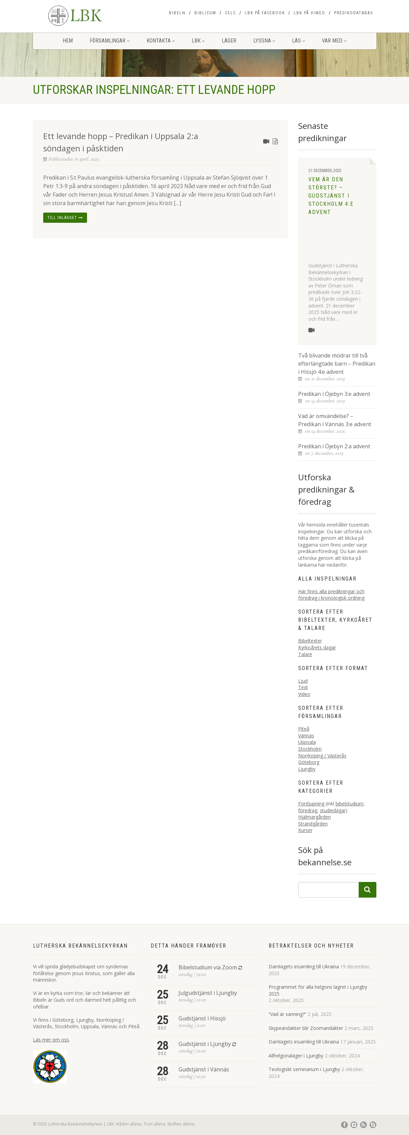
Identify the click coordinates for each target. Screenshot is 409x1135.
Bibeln (177, 13)
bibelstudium (349, 803)
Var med (334, 40)
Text (303, 687)
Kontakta (161, 40)
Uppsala (307, 742)
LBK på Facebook (265, 13)
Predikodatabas (353, 13)
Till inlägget (65, 217)
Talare (305, 654)
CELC (230, 13)
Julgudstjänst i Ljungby (207, 993)
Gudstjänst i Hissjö (202, 1018)
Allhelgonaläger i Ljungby (296, 1055)
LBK (198, 40)
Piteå (303, 728)
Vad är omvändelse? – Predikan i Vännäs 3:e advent (334, 420)
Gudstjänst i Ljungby (204, 1044)
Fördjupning (311, 803)
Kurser (305, 830)
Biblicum (205, 13)
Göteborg (308, 762)
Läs (298, 40)
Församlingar (110, 40)
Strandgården (313, 823)
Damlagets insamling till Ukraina (304, 966)
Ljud (303, 681)
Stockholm (310, 749)
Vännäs (306, 735)
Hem (68, 40)
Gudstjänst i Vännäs (203, 1069)
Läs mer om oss (51, 1039)
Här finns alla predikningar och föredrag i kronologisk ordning (331, 594)
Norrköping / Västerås (322, 755)
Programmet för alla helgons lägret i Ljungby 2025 (318, 990)
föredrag (307, 810)
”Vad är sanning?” (287, 1014)
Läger (229, 40)
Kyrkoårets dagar (317, 647)
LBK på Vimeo (309, 13)
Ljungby (307, 769)
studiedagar (333, 810)
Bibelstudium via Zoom (207, 967)
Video (304, 694)
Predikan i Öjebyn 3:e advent (334, 394)
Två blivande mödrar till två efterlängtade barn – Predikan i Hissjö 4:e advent (336, 363)
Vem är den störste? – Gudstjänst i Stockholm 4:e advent (331, 195)
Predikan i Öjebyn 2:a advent (334, 446)
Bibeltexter (310, 640)
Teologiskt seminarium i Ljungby (304, 1069)
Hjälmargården (314, 817)
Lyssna (264, 40)
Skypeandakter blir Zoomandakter (306, 1028)
